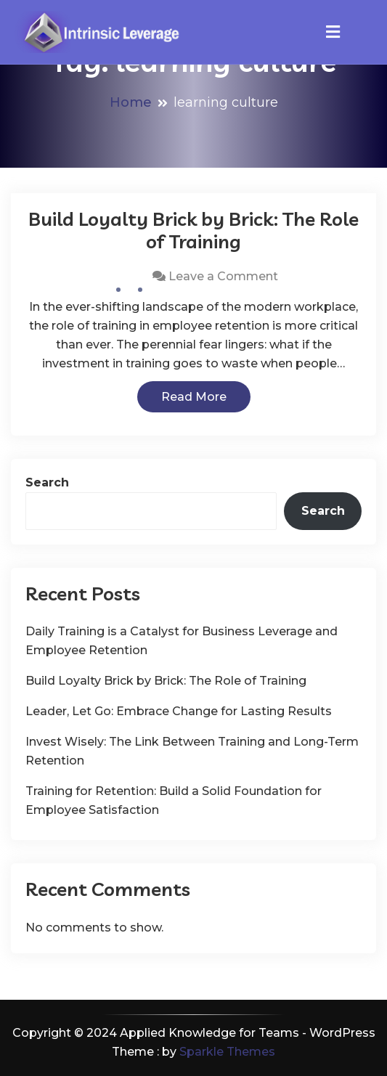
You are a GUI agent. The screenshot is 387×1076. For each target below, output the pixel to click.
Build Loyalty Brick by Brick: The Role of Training (193, 230)
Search (47, 482)
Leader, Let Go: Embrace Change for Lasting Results (178, 711)
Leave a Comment (223, 276)
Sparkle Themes (227, 1052)
